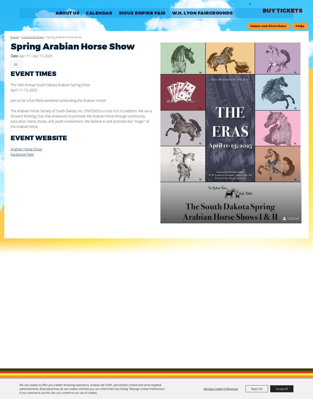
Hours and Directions (268, 26)
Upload (293, 218)
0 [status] (250, 4)
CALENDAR (99, 13)
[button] (231, 133)
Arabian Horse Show (26, 149)
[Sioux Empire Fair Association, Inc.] (28, 18)
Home (113, 341)
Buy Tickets (282, 11)
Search (234, 4)
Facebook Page (22, 154)
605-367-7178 (126, 322)
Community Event (33, 37)
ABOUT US (67, 13)
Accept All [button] (282, 389)
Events (15, 37)
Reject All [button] (256, 389)
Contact (127, 341)
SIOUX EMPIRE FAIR (142, 13)
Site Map (143, 341)
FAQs (300, 26)
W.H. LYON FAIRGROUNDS (202, 13)
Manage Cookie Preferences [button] (221, 389)
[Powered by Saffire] (234, 354)
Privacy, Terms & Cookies (172, 341)
